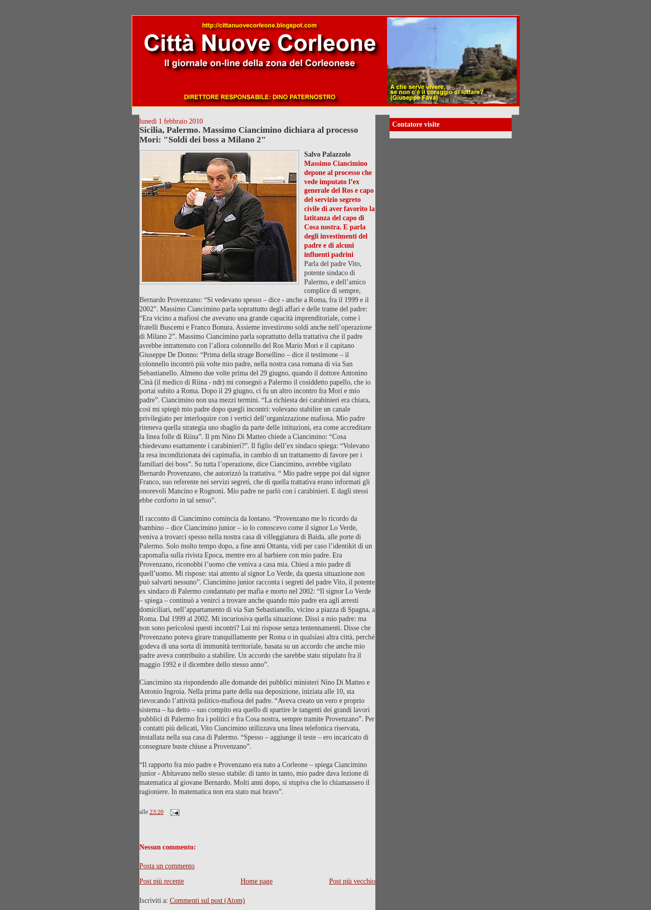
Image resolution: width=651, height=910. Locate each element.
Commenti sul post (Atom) (207, 900)
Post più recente (161, 881)
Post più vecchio (352, 881)
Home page (257, 881)
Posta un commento (167, 866)
